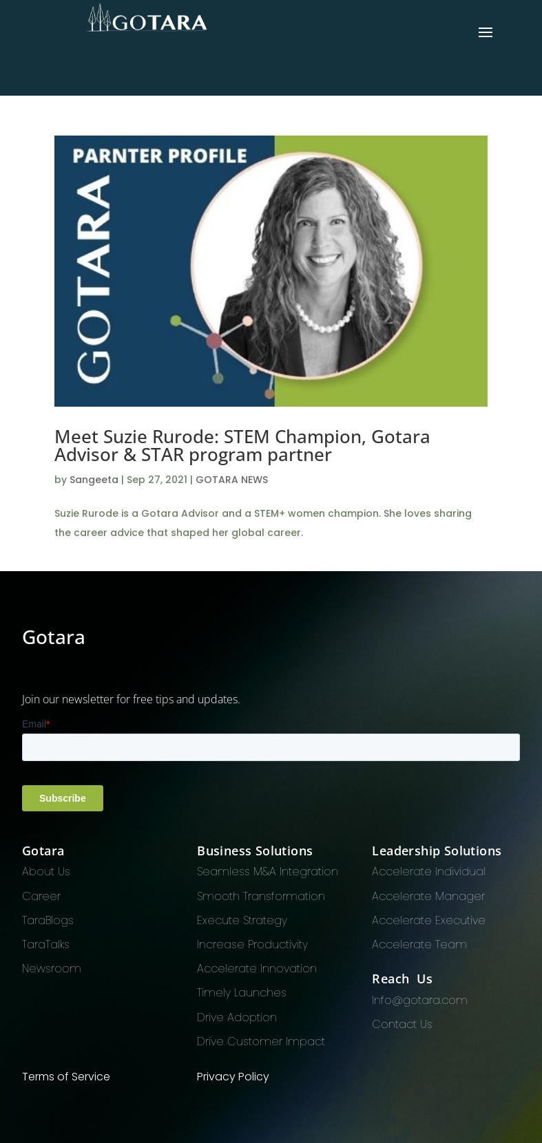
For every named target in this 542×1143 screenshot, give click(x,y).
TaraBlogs (48, 920)
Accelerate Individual (429, 871)
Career (41, 896)
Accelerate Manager (428, 896)
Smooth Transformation (261, 896)
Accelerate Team (419, 944)
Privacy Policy (233, 1077)
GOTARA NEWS (232, 480)
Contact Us (402, 1024)
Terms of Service (66, 1077)
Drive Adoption (237, 1017)
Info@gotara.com (420, 1000)
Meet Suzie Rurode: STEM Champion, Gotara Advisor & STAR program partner (242, 445)
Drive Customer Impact (261, 1041)
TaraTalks (46, 944)
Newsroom (51, 968)
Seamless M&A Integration (267, 871)
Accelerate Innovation (257, 968)
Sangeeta (94, 480)
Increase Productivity (252, 944)
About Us (46, 871)
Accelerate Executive (429, 920)
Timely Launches (241, 993)
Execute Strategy (242, 920)
